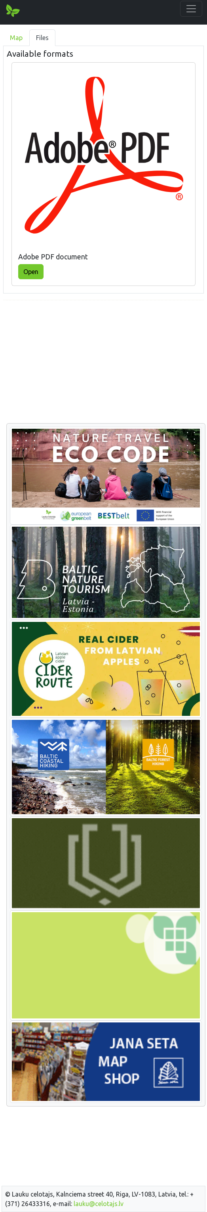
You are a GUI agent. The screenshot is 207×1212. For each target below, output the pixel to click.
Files (42, 37)
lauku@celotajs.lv (98, 1203)
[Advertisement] (103, 362)
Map (16, 37)
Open (30, 271)
